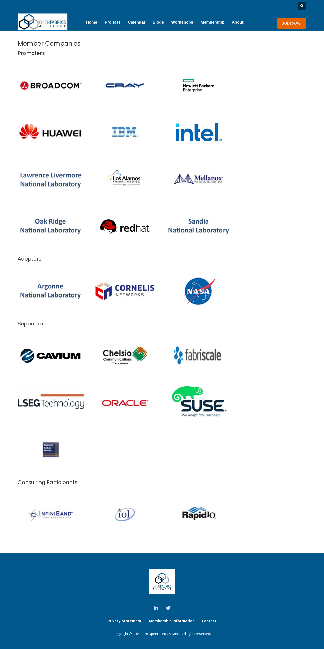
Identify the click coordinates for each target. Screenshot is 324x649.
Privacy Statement (125, 620)
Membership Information (172, 620)
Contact (209, 620)
